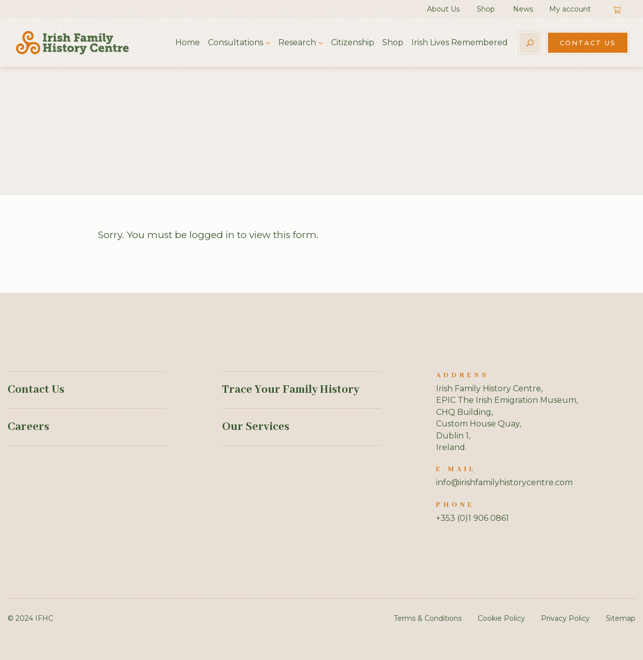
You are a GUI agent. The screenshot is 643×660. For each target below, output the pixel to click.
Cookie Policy (501, 618)
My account (570, 9)
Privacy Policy (565, 618)
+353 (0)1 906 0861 (472, 518)
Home (187, 42)
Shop (486, 9)
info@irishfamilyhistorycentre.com (504, 482)
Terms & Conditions (428, 618)
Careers (28, 427)
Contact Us (588, 43)
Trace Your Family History (290, 390)
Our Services (255, 427)
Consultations (235, 42)
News (523, 9)
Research (297, 42)
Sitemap (620, 618)
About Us (443, 9)
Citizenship (352, 42)
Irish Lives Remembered (459, 42)
